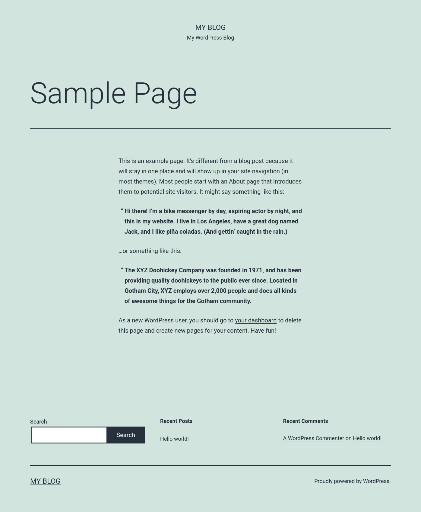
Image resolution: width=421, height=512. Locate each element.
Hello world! (174, 439)
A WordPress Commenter (313, 438)
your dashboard (256, 320)
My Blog (210, 27)
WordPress (376, 481)
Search (38, 421)
